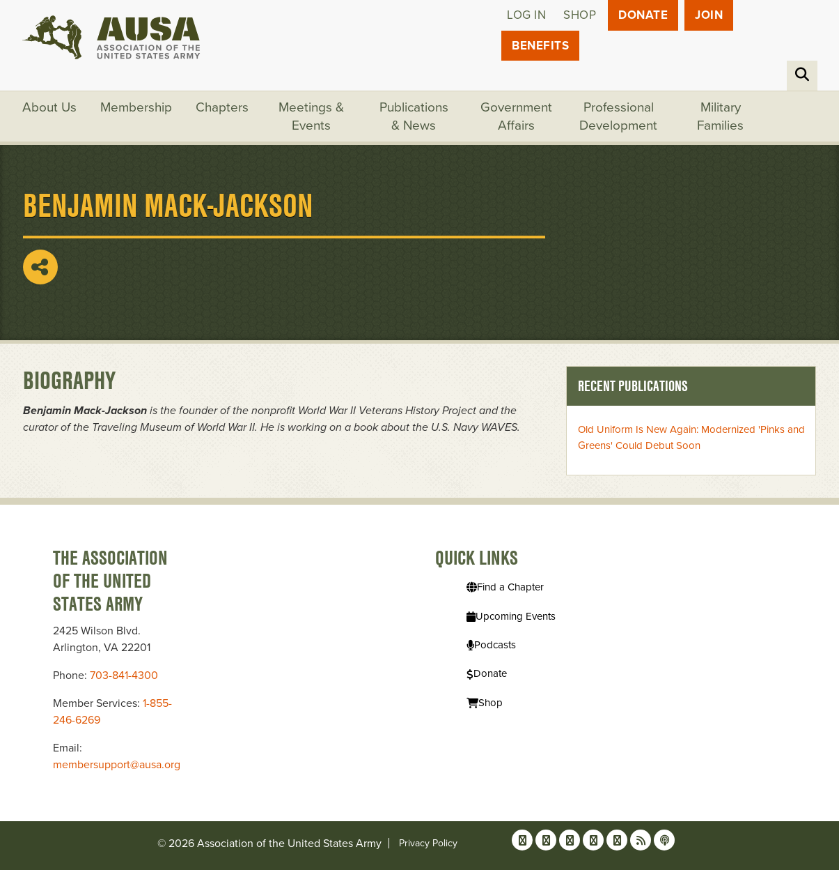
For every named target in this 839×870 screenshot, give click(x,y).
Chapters (222, 107)
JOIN (709, 15)
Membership (136, 107)
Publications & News (413, 116)
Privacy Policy (428, 843)
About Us (49, 107)
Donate (643, 15)
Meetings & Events (311, 116)
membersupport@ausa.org (116, 765)
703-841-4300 (124, 675)
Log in (526, 15)
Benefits (540, 45)
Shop (579, 15)
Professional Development (618, 116)
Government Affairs (516, 116)
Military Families (720, 116)
